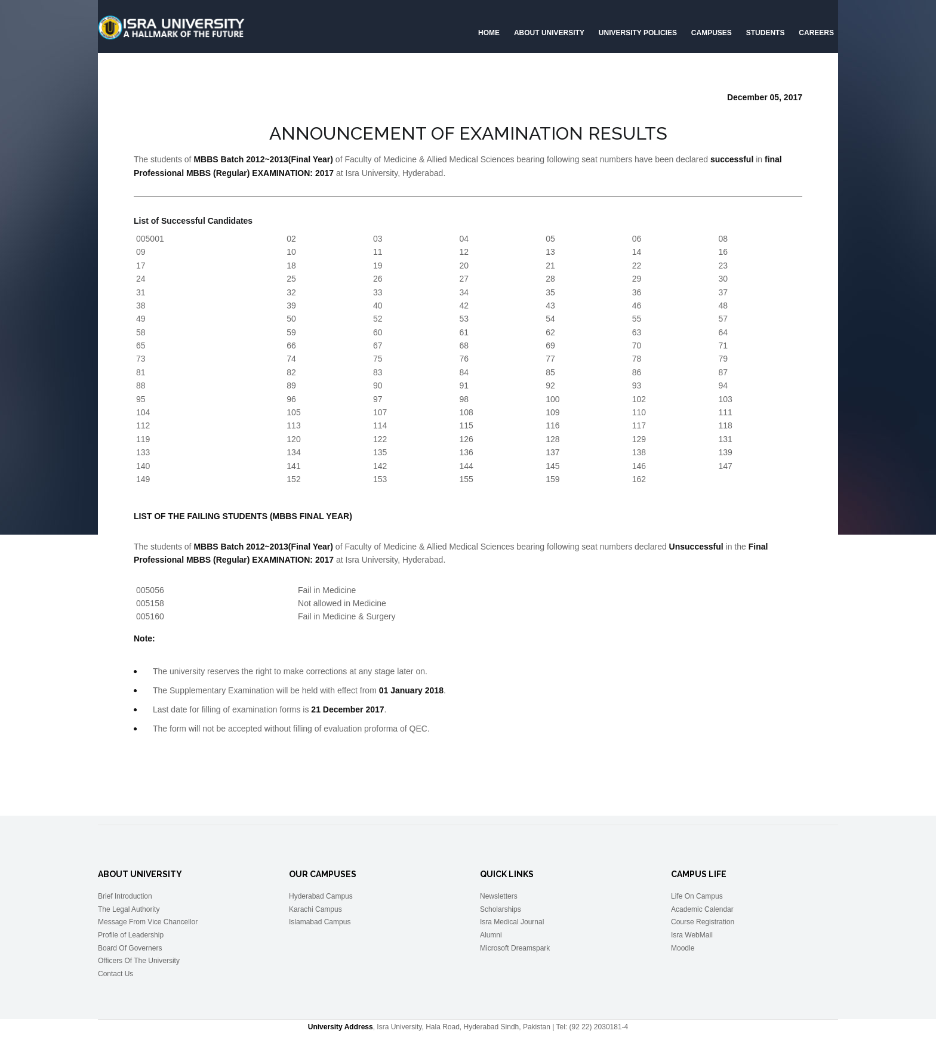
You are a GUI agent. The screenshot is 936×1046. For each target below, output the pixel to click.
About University (549, 33)
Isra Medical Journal (512, 922)
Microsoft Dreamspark (515, 948)
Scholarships (500, 909)
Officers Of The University (139, 960)
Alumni (491, 935)
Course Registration (702, 922)
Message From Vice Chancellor (148, 922)
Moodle (682, 948)
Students (765, 33)
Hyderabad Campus (321, 896)
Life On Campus (697, 896)
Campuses (711, 33)
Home (489, 33)
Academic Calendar (702, 909)
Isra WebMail (692, 935)
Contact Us (115, 974)
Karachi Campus (315, 909)
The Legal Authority (128, 909)
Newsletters (499, 896)
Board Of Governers (130, 948)
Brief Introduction (125, 896)
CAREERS (816, 33)
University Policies (638, 33)
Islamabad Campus (319, 922)
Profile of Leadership (131, 935)
